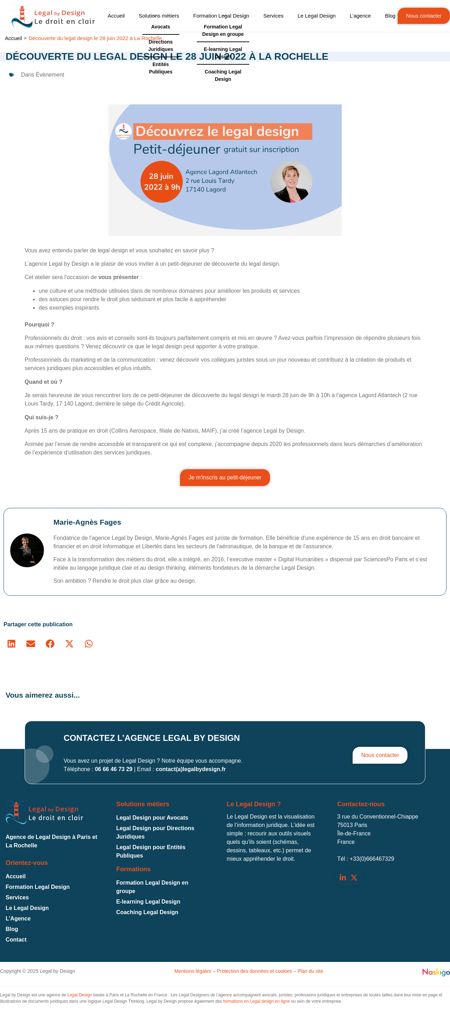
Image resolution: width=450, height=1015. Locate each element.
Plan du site (310, 971)
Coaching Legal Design (147, 912)
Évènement (50, 75)
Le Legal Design (27, 908)
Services (17, 897)
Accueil (13, 38)
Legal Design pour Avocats (152, 818)
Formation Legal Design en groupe (152, 887)
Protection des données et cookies (254, 971)
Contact (16, 940)
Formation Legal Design (38, 887)
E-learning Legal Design (148, 902)
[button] (11, 644)
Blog (12, 929)
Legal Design (79, 995)
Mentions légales (192, 971)
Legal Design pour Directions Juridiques (155, 832)
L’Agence (18, 919)
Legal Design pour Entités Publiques (150, 851)
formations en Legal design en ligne (256, 1001)
